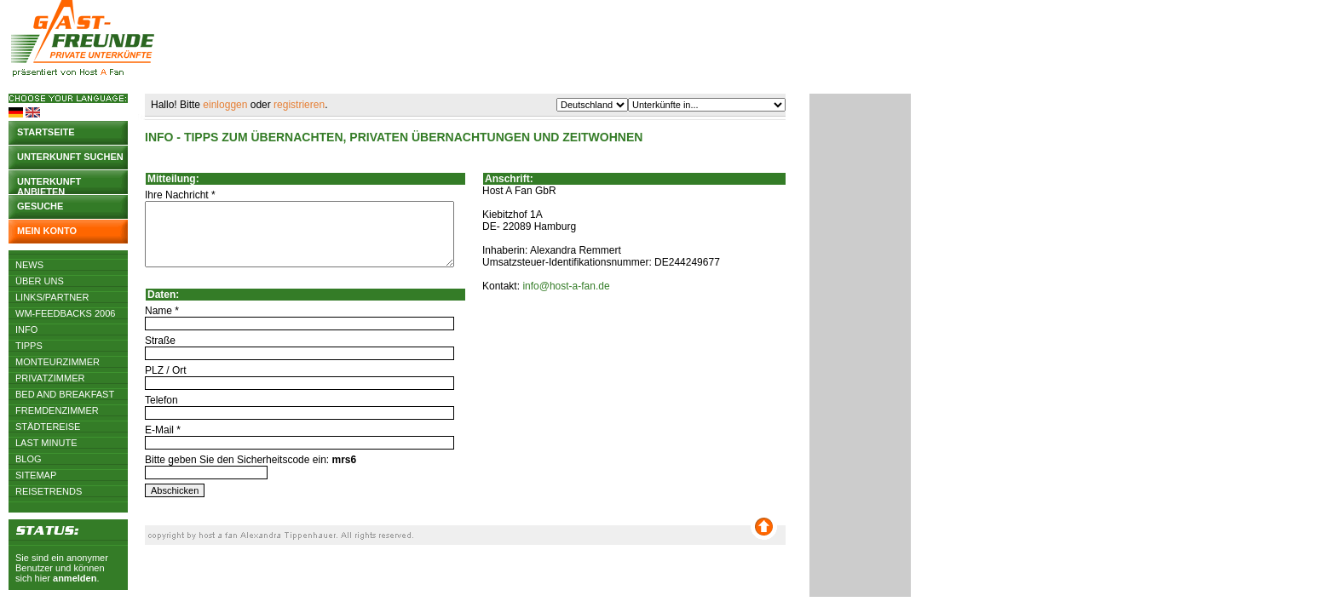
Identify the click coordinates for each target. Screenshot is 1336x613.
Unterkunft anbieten (49, 185)
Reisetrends (48, 491)
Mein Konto (47, 231)
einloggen (225, 105)
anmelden (74, 578)
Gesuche (40, 206)
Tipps (29, 346)
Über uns (39, 281)
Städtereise (47, 426)
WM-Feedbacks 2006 (65, 313)
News (29, 265)
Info (26, 329)
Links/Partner (52, 297)
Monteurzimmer (57, 362)
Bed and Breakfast (64, 394)
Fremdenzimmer (57, 410)
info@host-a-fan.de (565, 286)
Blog (28, 459)
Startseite (46, 132)
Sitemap (35, 475)
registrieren (299, 105)
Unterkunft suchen (70, 157)
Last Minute (46, 443)
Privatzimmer (49, 378)
